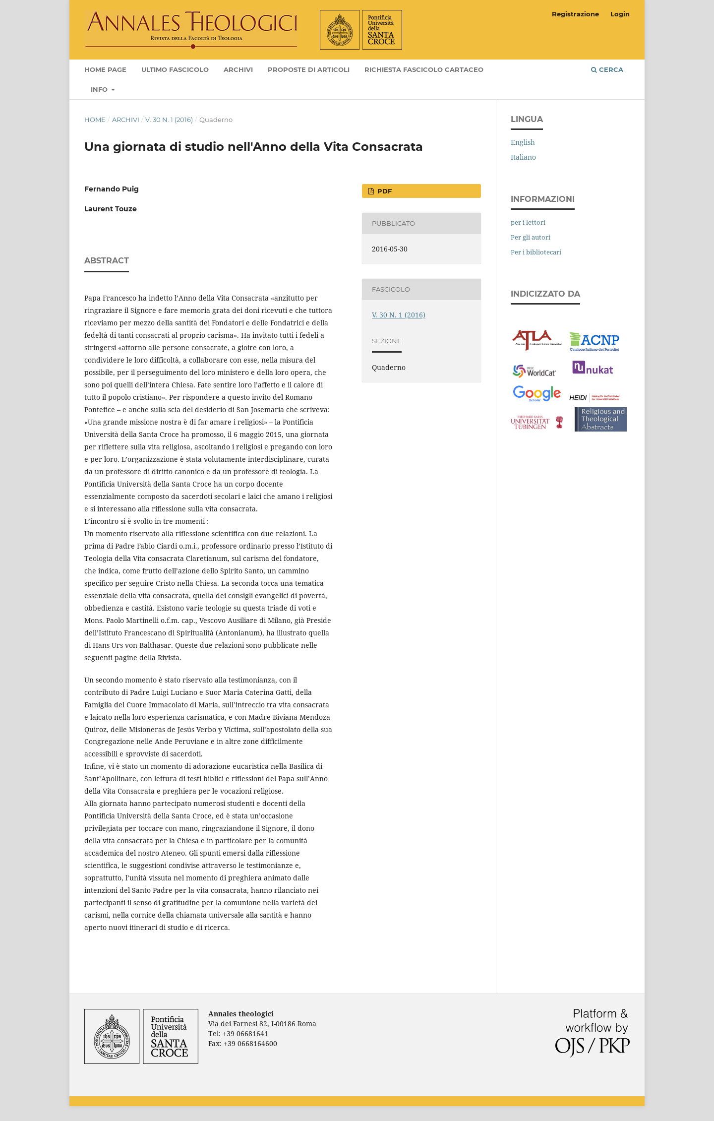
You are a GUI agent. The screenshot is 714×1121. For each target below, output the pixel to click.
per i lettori (528, 222)
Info (100, 89)
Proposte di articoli (309, 69)
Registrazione (575, 14)
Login (620, 14)
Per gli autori (530, 237)
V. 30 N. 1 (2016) (169, 120)
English (523, 142)
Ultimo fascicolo (175, 69)
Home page (105, 69)
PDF (383, 191)
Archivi (238, 69)
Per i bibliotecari (536, 252)
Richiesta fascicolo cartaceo (423, 69)
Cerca (607, 69)
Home (95, 120)
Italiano (523, 157)
